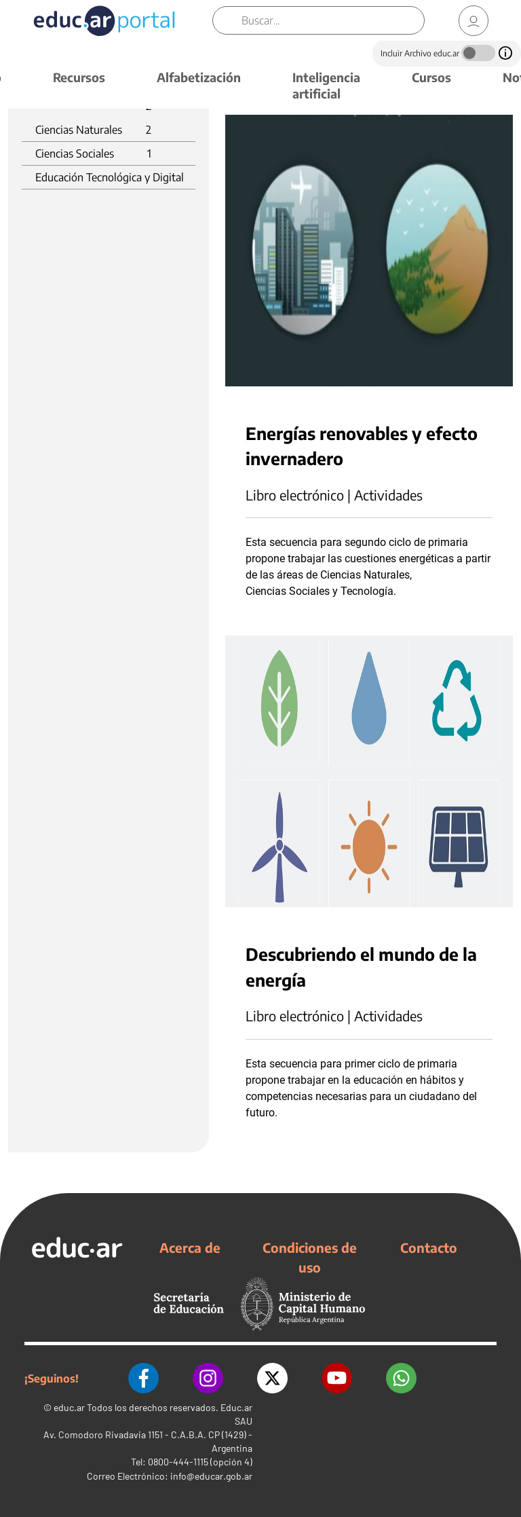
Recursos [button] (79, 77)
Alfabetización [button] (199, 77)
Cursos (431, 77)
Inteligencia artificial (326, 85)
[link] (473, 20)
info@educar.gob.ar (211, 1476)
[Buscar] (333, 20)
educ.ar (69, 1407)
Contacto (428, 1247)
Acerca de (189, 1247)
